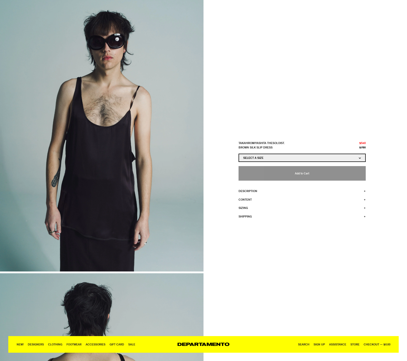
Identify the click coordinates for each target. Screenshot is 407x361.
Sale (131, 344)
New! (20, 344)
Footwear (74, 344)
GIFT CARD (117, 344)
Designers (36, 344)
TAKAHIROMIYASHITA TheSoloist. (262, 143)
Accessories (95, 344)
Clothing (55, 344)
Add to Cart (302, 173)
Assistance (337, 344)
